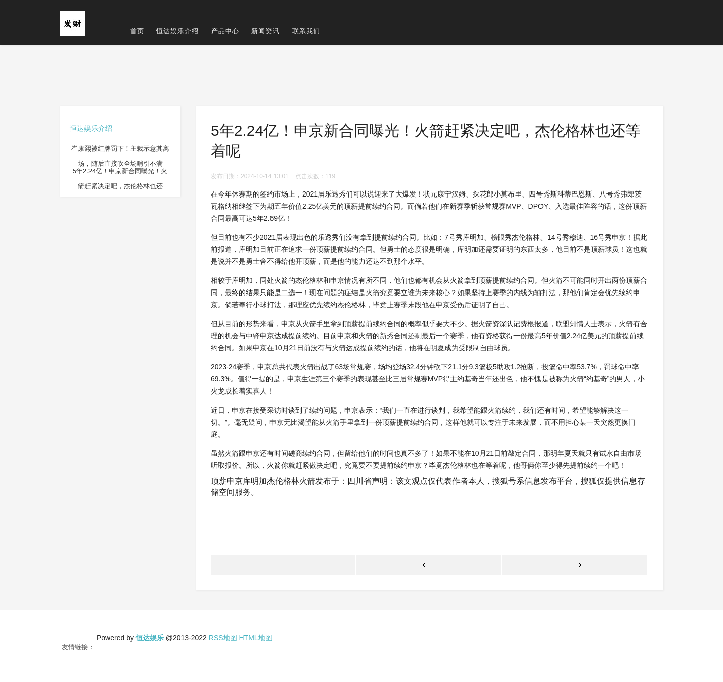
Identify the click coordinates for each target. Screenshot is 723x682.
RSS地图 (223, 638)
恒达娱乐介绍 (177, 31)
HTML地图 (255, 638)
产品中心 (225, 31)
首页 (137, 31)
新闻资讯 (265, 31)
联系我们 (306, 31)
